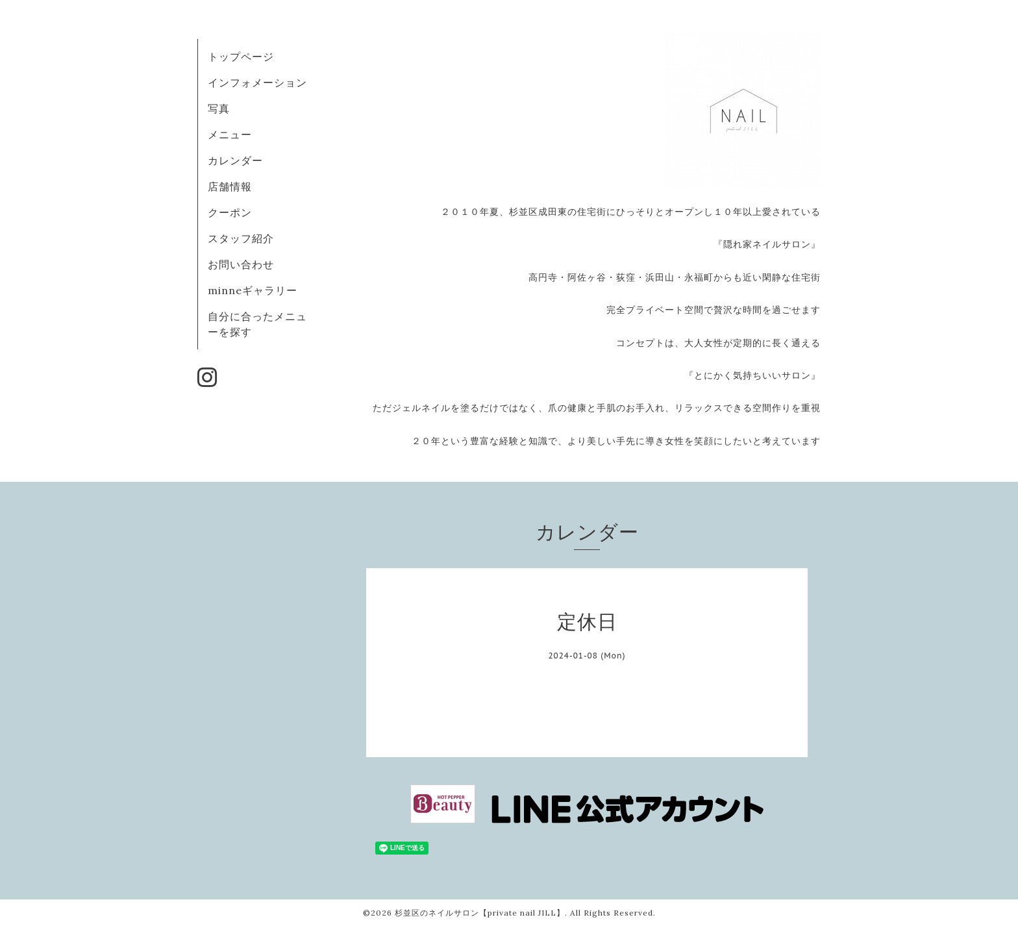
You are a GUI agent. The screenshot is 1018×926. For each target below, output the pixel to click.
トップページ (241, 56)
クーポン (230, 212)
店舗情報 (230, 186)
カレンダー (235, 160)
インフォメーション (257, 82)
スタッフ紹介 (241, 238)
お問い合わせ (241, 264)
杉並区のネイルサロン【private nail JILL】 (480, 913)
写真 (219, 108)
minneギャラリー (252, 290)
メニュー (230, 134)
